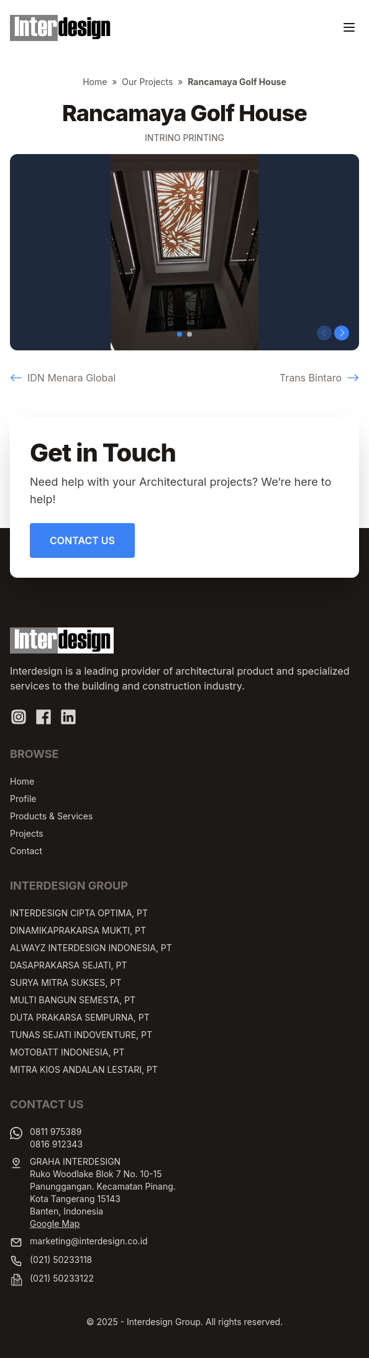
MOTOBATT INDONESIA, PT (67, 1052)
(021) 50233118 (61, 1259)
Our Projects (147, 81)
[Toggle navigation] (349, 27)
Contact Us (82, 540)
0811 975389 (55, 1131)
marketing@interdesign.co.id (89, 1241)
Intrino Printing (184, 137)
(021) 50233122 (62, 1278)
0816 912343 (56, 1144)
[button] (179, 334)
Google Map (55, 1223)
